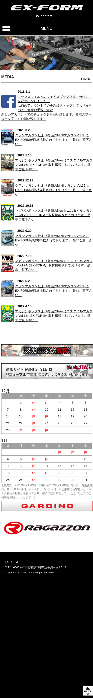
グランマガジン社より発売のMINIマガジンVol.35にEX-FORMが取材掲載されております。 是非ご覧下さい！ (53, 290)
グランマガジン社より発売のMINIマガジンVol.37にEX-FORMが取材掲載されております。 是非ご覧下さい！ (53, 190)
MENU (46, 28)
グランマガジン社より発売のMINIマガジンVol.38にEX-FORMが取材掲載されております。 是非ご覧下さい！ (53, 139)
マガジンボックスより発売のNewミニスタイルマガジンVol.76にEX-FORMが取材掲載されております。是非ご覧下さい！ (54, 164)
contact (46, 16)
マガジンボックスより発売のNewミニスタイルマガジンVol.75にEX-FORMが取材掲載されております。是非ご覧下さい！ (54, 215)
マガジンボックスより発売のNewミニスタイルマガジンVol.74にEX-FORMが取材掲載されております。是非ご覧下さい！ (54, 265)
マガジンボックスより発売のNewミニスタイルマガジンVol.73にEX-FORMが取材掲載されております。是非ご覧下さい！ (54, 315)
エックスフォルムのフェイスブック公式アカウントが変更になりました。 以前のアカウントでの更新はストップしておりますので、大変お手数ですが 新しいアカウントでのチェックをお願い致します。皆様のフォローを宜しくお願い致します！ (46, 108)
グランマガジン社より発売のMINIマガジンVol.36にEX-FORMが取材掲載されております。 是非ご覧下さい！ (53, 240)
